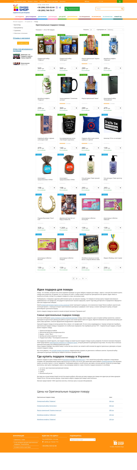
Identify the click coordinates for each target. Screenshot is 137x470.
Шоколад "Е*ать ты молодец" (112, 138)
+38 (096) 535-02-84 (46, 7)
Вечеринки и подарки (20, 458)
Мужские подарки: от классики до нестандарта (27, 147)
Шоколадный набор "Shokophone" (110, 99)
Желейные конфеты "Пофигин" (46, 419)
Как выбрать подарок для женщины (25, 155)
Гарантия (42, 1)
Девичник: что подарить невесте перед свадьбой (26, 128)
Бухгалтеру (17, 25)
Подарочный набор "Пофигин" (46, 401)
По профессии (28, 21)
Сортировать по (101, 29)
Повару (16, 55)
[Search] (122, 9)
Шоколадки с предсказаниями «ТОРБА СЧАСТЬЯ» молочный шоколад (45, 180)
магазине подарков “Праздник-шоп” (74, 359)
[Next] (86, 278)
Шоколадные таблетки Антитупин (88, 218)
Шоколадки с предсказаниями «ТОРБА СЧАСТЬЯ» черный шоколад (68, 179)
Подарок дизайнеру (20, 63)
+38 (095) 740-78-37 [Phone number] (46, 10)
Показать (86, 29)
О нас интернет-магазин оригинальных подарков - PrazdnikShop (26, 443)
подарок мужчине (107, 361)
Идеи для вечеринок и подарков (22, 122)
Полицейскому (18, 46)
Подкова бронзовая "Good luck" (46, 218)
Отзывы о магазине (21, 78)
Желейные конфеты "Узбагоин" (46, 415)
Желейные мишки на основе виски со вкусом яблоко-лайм (91, 258)
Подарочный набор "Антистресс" (47, 406)
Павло (15, 89)
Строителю (17, 30)
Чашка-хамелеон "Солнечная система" (68, 99)
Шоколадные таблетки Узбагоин (110, 218)
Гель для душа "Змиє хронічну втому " (113, 178)
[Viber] (56, 7)
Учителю (16, 38)
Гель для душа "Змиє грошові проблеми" (91, 178)
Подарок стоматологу (20, 66)
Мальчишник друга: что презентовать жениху (25, 137)
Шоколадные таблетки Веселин (44, 258)
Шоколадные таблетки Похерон (66, 258)
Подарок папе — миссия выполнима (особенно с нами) (27, 165)
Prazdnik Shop (119, 464)
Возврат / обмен (33, 1)
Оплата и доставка (52, 1)
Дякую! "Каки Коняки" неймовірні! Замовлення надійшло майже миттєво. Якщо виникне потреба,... (22, 94)
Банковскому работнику (21, 43)
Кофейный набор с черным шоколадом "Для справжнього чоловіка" (46, 139)
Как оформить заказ (20, 1)
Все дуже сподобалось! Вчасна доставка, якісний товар (22, 83)
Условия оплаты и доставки (22, 447)
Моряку (16, 58)
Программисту (18, 27)
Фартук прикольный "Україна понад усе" (49, 410)
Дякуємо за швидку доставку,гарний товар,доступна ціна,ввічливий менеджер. (23, 105)
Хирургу (16, 69)
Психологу (17, 72)
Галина (15, 102)
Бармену (16, 61)
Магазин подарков (18, 21)
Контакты (62, 1)
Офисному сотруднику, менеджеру (21, 34)
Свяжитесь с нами (19, 439)
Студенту (16, 49)
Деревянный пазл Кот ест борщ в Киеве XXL (67, 218)
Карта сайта (17, 464)
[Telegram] (59, 7)
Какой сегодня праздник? (21, 461)
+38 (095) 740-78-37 (49, 449)
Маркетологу (18, 52)
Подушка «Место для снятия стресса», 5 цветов (90, 139)
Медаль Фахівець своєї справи (113, 258)
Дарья (15, 81)
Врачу (16, 41)
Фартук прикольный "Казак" (90, 98)
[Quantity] (51, 68)
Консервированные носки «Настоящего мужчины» (67, 139)
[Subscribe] (94, 439)
